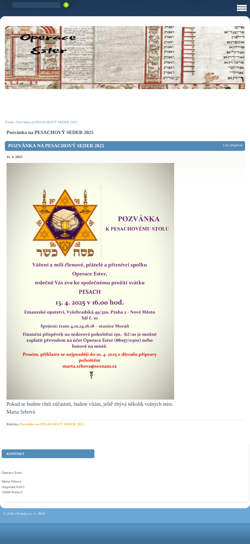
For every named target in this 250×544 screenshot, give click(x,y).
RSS (41, 513)
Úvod (9, 122)
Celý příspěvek (233, 145)
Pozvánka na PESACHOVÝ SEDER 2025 (56, 145)
